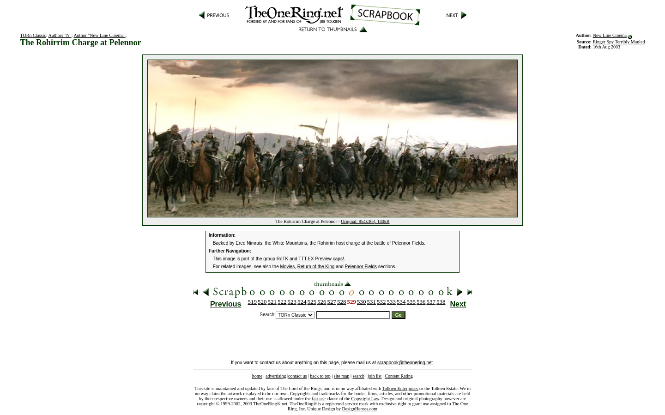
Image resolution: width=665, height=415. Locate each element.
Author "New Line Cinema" (99, 35)
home (257, 376)
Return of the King (316, 266)
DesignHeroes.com (359, 408)
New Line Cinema (610, 35)
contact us (297, 376)
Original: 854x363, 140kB (365, 221)
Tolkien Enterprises (400, 388)
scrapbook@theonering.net (405, 362)
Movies (287, 266)
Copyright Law (365, 398)
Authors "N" (60, 35)
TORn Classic (33, 35)
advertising (276, 376)
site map (342, 376)
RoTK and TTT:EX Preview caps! (310, 258)
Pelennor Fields (361, 266)
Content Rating (399, 376)
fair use (319, 398)
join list (374, 376)
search (358, 376)
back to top (320, 376)
